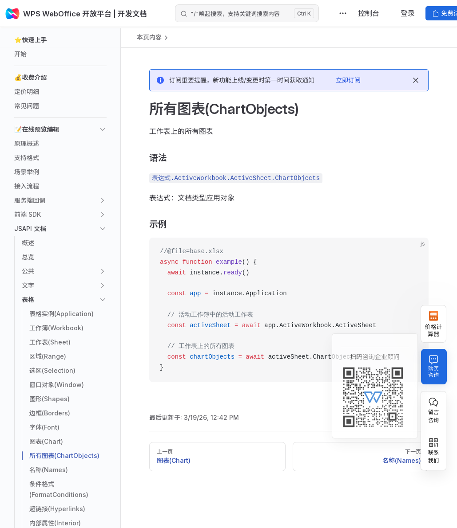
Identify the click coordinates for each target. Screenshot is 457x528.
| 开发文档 (141, 13)
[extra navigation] (343, 13)
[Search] (247, 13)
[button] (60, 40)
